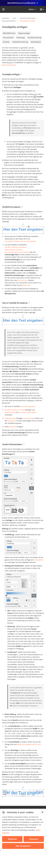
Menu (31, 9)
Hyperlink (12, 427)
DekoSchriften (10, 412)
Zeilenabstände (10, 418)
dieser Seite (26, 285)
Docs (14, 18)
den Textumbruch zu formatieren (17, 252)
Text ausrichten (8, 38)
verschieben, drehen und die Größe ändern (20, 241)
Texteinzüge (20, 38)
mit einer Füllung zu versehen (15, 247)
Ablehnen (12, 839)
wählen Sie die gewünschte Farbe (29, 744)
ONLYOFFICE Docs (9, 33)
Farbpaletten (38, 560)
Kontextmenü (22, 280)
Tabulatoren (11, 421)
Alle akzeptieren (23, 846)
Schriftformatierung (34, 38)
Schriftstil (6, 42)
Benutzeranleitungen (27, 18)
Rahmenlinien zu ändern (13, 250)
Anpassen (33, 839)
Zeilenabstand (35, 42)
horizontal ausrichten (27, 406)
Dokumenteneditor (9, 21)
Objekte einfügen (24, 33)
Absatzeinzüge (29, 418)
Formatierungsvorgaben (27, 412)
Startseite (5, 18)
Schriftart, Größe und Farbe (15, 410)
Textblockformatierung (20, 42)
